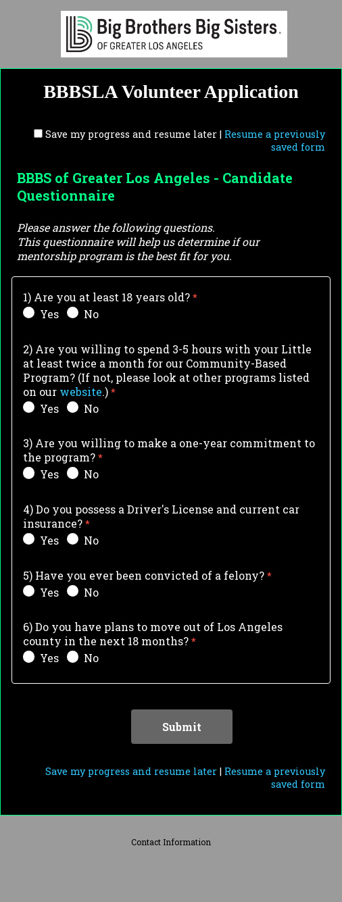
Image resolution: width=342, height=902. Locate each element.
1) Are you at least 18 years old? (106, 297)
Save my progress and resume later (131, 134)
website (80, 391)
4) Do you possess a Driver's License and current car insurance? (161, 516)
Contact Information (171, 841)
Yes (41, 314)
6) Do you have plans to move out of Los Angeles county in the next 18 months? (153, 634)
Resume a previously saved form (274, 140)
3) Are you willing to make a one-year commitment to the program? (169, 450)
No (83, 314)
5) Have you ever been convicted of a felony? (143, 575)
